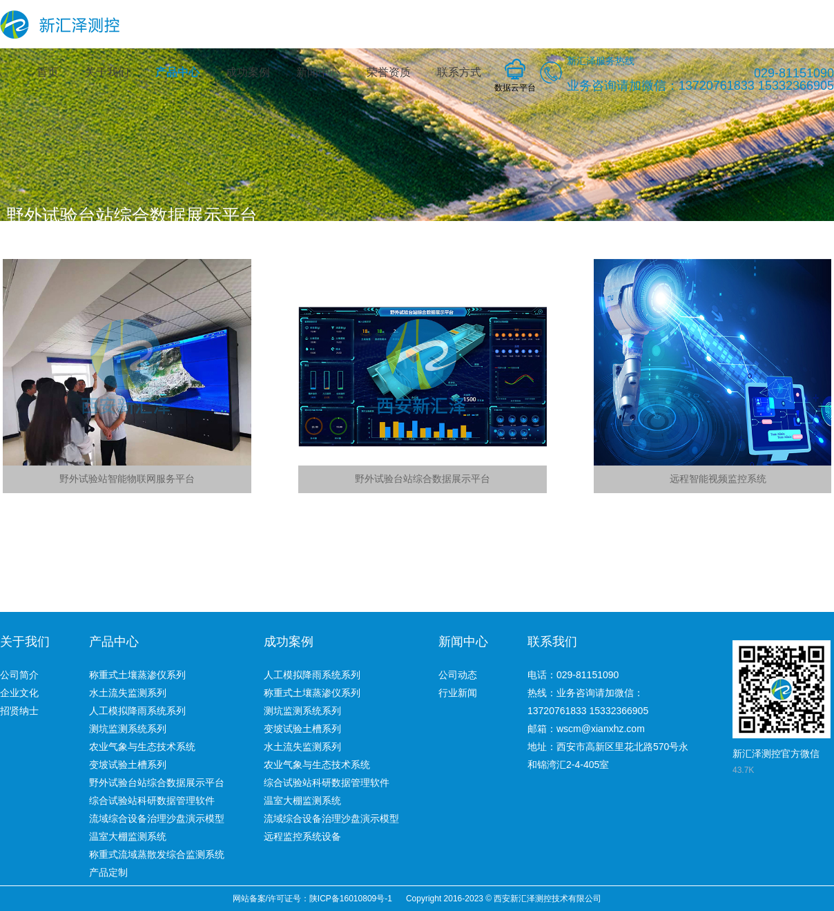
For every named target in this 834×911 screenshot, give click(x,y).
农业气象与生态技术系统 (142, 746)
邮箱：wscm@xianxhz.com (586, 728)
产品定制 (108, 872)
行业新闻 (457, 692)
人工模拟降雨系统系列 (137, 710)
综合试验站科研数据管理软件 (152, 800)
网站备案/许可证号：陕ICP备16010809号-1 (312, 898)
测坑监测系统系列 (127, 728)
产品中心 (177, 72)
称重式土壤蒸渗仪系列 (137, 674)
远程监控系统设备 (302, 836)
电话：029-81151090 (573, 674)
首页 (48, 72)
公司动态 (457, 674)
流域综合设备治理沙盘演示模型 (156, 818)
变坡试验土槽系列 (127, 764)
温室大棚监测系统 (127, 836)
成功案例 (248, 72)
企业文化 (19, 692)
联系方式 (459, 72)
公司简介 (19, 674)
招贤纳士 (19, 710)
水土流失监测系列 (127, 692)
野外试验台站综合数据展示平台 (156, 782)
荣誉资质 (389, 72)
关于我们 (107, 72)
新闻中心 (318, 72)
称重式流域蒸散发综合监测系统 (156, 854)
